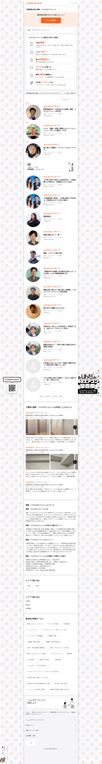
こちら (61, 77)
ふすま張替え (31, 659)
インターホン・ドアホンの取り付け (37, 665)
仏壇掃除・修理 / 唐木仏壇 (52, 641)
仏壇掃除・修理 (52, 636)
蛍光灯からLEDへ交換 (61, 683)
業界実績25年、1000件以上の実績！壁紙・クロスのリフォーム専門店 (44, 415)
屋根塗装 (69, 653)
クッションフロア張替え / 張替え (36, 689)
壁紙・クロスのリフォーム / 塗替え (36, 653)
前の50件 (47, 396)
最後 (60, 396)
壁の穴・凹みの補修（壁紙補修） (36, 647)
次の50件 (55, 396)
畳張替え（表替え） (45, 659)
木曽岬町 (28, 608)
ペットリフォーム (32, 630)
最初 (41, 396)
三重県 (28, 601)
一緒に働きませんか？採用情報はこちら (3, 751)
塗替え (38, 585)
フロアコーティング (56, 653)
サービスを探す (51, 20)
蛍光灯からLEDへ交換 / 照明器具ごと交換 (38, 683)
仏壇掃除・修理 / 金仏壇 (33, 641)
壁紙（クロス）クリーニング (35, 624)
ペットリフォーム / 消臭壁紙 (35, 636)
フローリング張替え (53, 624)
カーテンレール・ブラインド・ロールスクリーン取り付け (42, 671)
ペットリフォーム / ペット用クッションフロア (54, 630)
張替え (29, 585)
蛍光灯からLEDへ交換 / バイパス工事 (37, 677)
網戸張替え (58, 659)
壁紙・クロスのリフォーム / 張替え (59, 647)
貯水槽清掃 (67, 624)
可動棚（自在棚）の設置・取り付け (59, 689)
